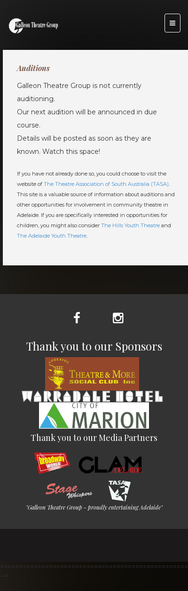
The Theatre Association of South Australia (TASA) (106, 184)
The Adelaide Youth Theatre (51, 235)
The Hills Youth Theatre (130, 225)
